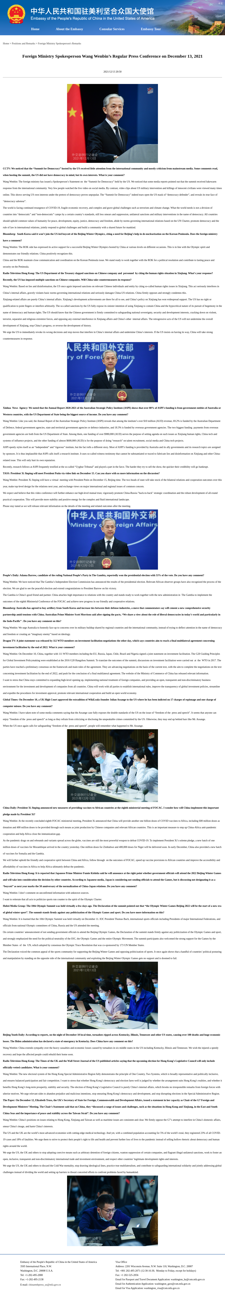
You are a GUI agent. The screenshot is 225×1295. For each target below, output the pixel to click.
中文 (220, 3)
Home (35, 29)
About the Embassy (69, 29)
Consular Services (111, 29)
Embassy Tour (151, 29)
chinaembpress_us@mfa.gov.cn (45, 1284)
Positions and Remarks (23, 43)
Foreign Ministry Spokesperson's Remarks (59, 43)
